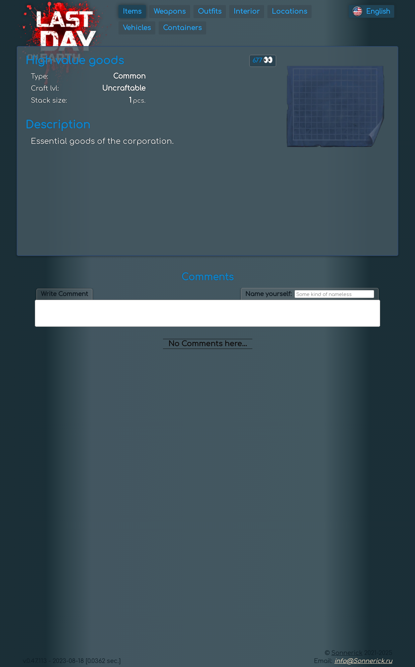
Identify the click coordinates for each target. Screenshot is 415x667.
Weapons (170, 11)
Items (132, 11)
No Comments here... (207, 344)
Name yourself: (268, 294)
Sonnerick (346, 653)
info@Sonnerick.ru (363, 661)
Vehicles (137, 28)
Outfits (210, 11)
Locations (289, 11)
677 (262, 60)
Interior (247, 11)
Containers (182, 28)
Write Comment (64, 294)
